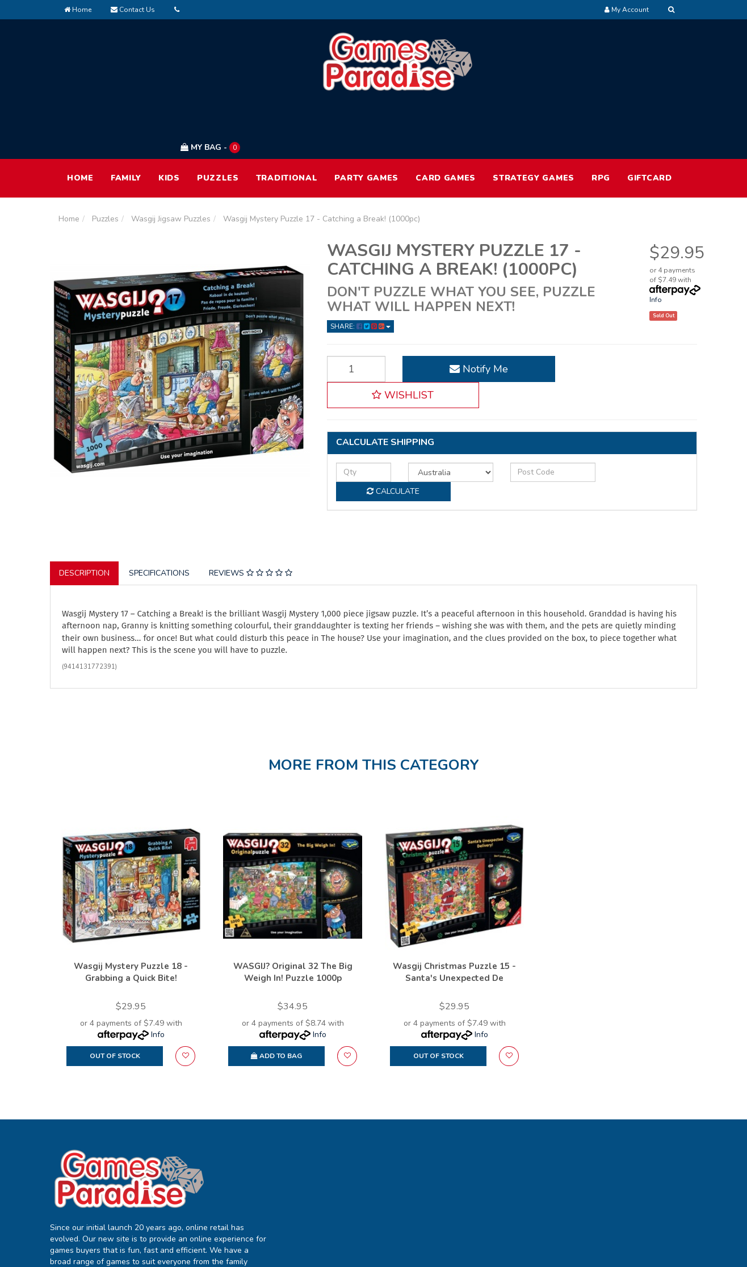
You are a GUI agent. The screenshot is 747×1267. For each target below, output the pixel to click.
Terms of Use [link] (609, 1138)
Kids (169, 124)
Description (84, 510)
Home (77, 9)
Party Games (366, 124)
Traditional (287, 124)
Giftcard (649, 124)
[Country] (435, 391)
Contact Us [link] (476, 1186)
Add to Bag (276, 992)
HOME (80, 124)
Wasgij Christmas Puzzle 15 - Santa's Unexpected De (454, 908)
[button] (625, 315)
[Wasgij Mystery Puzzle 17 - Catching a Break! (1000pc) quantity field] (351, 315)
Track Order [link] (348, 1162)
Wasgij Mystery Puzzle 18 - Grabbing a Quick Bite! (131, 908)
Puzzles (218, 124)
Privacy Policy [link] (609, 1162)
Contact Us (133, 9)
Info (655, 245)
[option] (131, 883)
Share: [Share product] (360, 272)
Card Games (446, 124)
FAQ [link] (463, 1162)
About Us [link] (473, 1138)
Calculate (634, 391)
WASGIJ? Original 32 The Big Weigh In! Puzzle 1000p (292, 908)
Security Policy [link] (611, 1210)
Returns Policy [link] (611, 1186)
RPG (600, 124)
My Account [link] (348, 1138)
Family (126, 124)
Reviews (250, 510)
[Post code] (527, 391)
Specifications (159, 510)
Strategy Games (533, 124)
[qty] (358, 391)
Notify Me (463, 315)
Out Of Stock (115, 992)
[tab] (85, 510)
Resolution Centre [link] (359, 1186)
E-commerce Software (508, 1249)
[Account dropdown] (626, 9)
